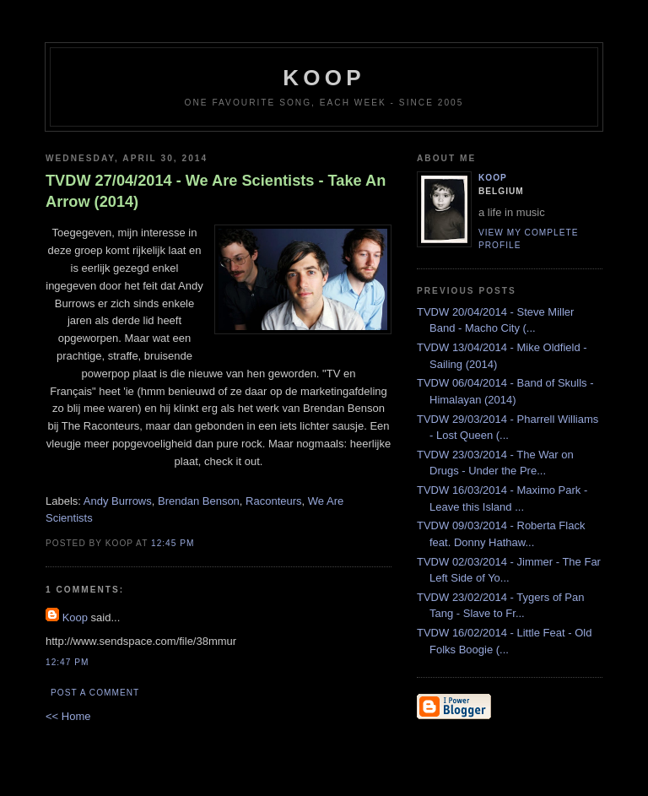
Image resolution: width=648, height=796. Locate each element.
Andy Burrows (118, 501)
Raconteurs (273, 501)
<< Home (68, 716)
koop (323, 77)
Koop (75, 617)
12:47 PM (67, 662)
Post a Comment (95, 692)
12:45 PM (172, 543)
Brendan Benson (199, 501)
